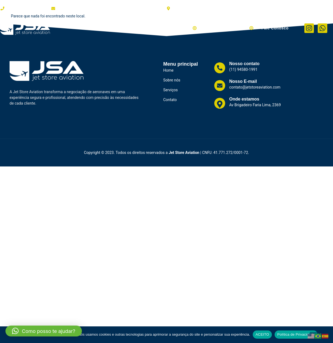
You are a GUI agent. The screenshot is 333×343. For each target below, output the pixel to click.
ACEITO (262, 334)
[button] (43, 331)
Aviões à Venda (178, 28)
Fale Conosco (275, 28)
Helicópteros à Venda (229, 28)
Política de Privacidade (296, 334)
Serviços (143, 28)
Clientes (118, 28)
